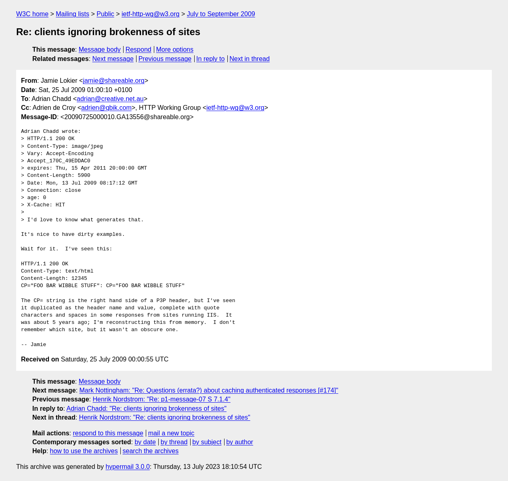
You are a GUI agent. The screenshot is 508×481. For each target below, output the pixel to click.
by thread (174, 442)
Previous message (165, 58)
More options (175, 49)
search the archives (151, 450)
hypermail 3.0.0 (127, 466)
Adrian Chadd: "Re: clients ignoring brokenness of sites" (146, 408)
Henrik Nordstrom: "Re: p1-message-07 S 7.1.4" (161, 399)
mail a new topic (171, 433)
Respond (138, 49)
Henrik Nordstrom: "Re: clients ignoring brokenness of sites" (164, 417)
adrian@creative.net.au (110, 98)
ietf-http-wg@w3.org (150, 14)
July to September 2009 (221, 14)
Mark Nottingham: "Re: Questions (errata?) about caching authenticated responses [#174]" (209, 390)
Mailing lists (72, 14)
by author (239, 442)
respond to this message (108, 433)
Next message (113, 58)
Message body (100, 49)
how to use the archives (84, 450)
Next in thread (249, 58)
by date (144, 442)
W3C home (32, 14)
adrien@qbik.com (106, 107)
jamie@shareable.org (113, 80)
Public (105, 14)
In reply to (210, 58)
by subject (206, 442)
